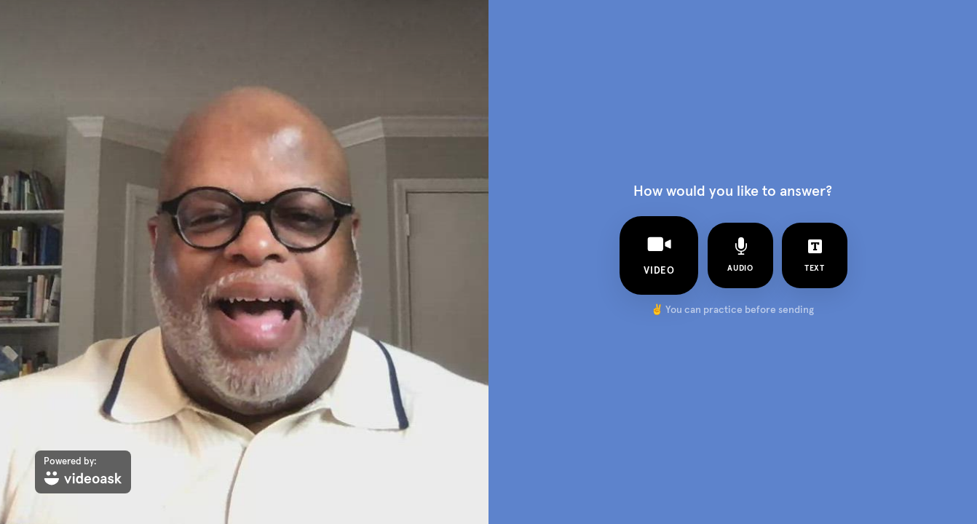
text (814, 254)
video (658, 254)
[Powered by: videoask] (83, 471)
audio (740, 254)
